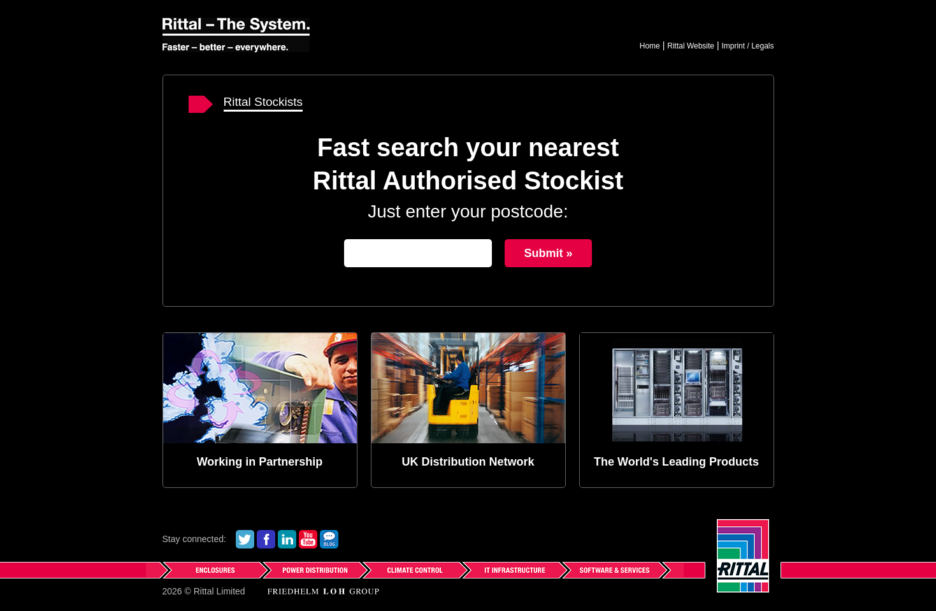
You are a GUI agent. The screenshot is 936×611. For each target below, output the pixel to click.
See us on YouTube (308, 539)
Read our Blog (329, 539)
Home (650, 45)
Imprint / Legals (747, 45)
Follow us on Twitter (245, 539)
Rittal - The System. (236, 35)
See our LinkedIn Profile (287, 539)
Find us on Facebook (266, 539)
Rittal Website (690, 45)
